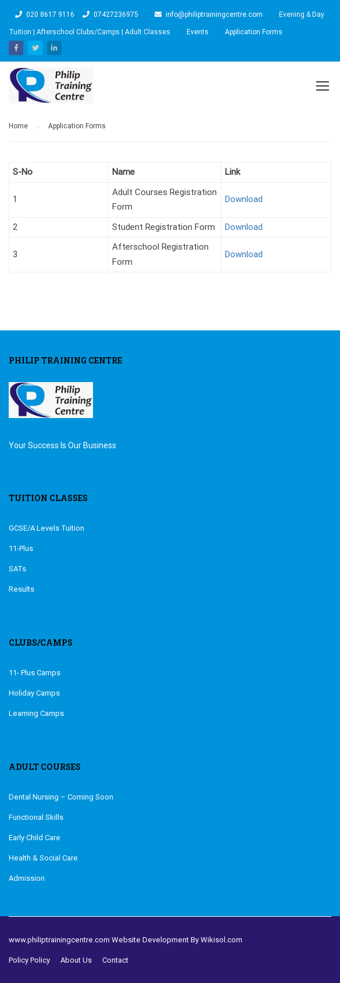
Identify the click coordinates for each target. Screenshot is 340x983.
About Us (76, 959)
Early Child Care (34, 837)
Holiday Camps (34, 692)
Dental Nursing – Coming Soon (61, 796)
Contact (115, 959)
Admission (27, 877)
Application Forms (253, 32)
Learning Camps (36, 712)
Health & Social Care (43, 857)
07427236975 (116, 14)
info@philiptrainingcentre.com (214, 14)
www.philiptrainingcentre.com (59, 939)
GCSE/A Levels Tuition (46, 527)
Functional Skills (36, 816)
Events (198, 32)
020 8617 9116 (50, 14)
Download (244, 198)
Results (21, 588)
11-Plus (21, 547)
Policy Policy (29, 959)
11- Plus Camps (34, 672)
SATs (17, 568)
